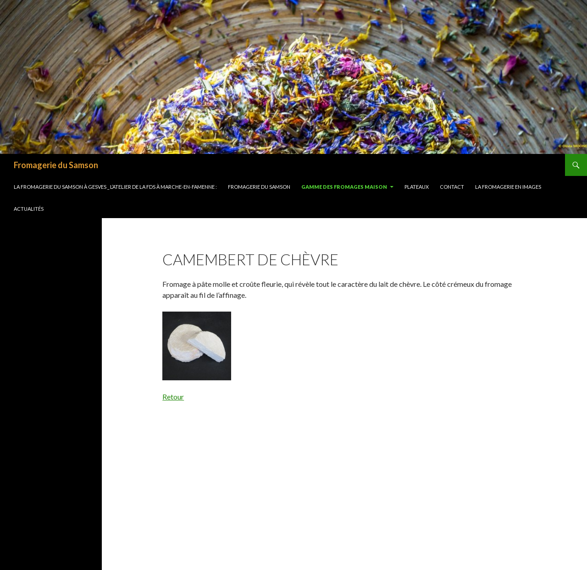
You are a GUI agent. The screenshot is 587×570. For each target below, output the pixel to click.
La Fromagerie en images (508, 187)
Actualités (29, 209)
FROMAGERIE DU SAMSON (259, 187)
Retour (173, 396)
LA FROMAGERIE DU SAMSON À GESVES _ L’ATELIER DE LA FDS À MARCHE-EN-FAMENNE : (115, 187)
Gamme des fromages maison (344, 187)
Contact (452, 187)
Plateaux (416, 187)
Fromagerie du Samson (56, 165)
